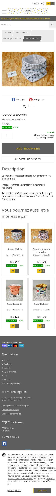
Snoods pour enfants (12, 38)
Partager (18, 99)
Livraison (6, 379)
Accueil (8, 32)
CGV (4, 375)
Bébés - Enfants (22, 32)
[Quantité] (7, 135)
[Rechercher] (52, 24)
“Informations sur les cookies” (20, 478)
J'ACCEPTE (42, 490)
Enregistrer (36, 99)
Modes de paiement (11, 383)
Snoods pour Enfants (14, 119)
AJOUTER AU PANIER (28, 148)
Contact (35, 3)
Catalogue (7, 364)
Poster (28, 106)
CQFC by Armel (9, 372)
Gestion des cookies (10, 409)
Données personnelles (11, 414)
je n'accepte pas (14, 490)
